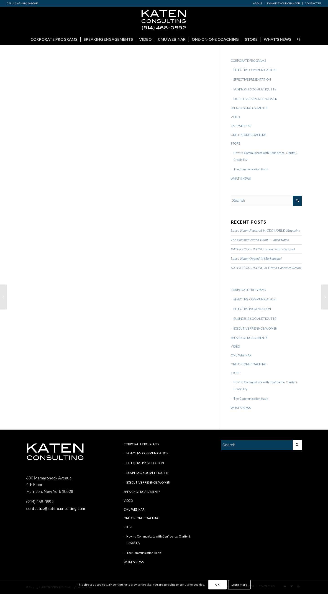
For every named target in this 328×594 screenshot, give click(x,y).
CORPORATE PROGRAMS (248, 60)
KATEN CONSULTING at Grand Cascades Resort (266, 268)
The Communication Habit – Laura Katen (260, 240)
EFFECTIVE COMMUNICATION (254, 70)
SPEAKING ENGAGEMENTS (249, 108)
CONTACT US (313, 3)
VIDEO (235, 117)
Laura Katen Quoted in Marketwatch (256, 258)
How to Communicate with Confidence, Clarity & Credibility (265, 156)
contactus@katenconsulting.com (55, 508)
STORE (235, 143)
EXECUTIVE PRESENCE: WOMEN (255, 99)
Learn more (239, 584)
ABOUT (257, 3)
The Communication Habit (250, 169)
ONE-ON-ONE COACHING (248, 135)
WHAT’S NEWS (241, 178)
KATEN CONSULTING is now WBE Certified (263, 249)
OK (217, 584)
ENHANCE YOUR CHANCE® (283, 3)
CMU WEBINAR (241, 126)
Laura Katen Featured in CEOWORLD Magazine (265, 230)
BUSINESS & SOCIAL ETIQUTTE (254, 89)
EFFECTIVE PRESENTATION (252, 79)
